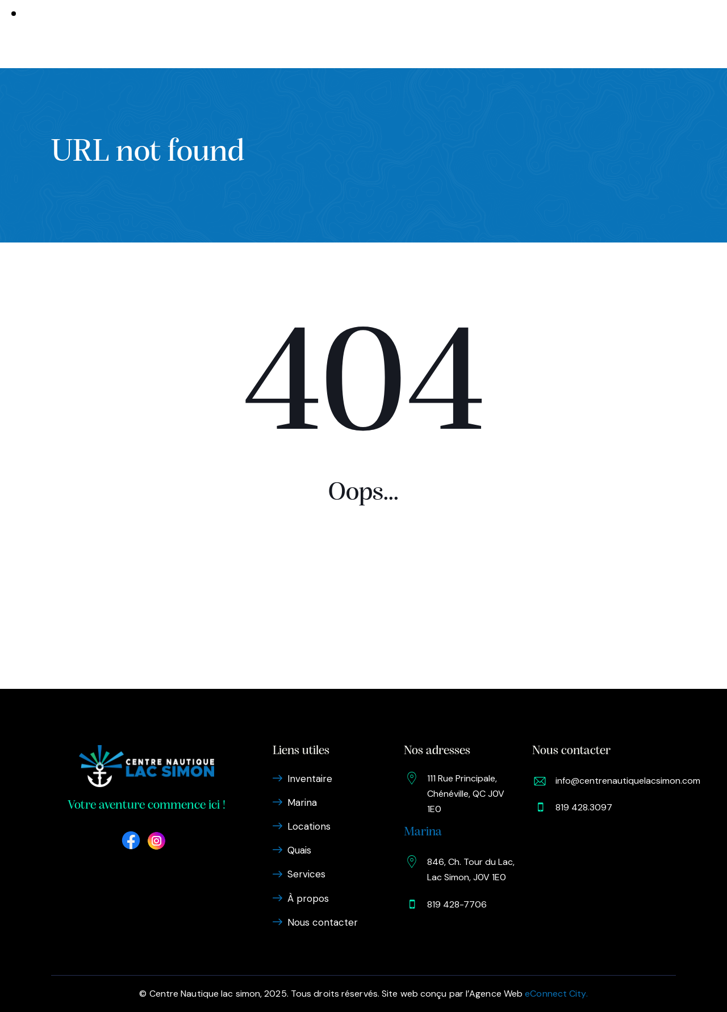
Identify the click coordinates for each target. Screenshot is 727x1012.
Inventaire (207, 34)
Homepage (363, 591)
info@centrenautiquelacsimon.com (627, 781)
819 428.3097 (583, 807)
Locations (315, 34)
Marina (263, 34)
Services (410, 34)
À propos (464, 34)
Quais (364, 34)
